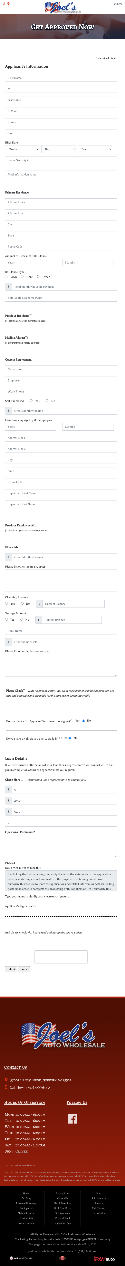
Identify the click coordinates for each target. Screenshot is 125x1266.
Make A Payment (26, 1213)
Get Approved (26, 1208)
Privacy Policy (62, 1193)
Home (26, 1193)
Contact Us (62, 1198)
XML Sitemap (98, 1208)
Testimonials (26, 1218)
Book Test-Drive (62, 1208)
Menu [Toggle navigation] (116, 3)
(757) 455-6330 (38, 1087)
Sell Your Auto (62, 1213)
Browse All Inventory (26, 1203)
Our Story (26, 1198)
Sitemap (99, 1203)
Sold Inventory (99, 1198)
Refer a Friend (62, 1218)
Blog (98, 1193)
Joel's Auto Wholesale (81, 1234)
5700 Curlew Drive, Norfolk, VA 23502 (40, 1080)
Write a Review (26, 1223)
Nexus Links (99, 1213)
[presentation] (61, 957)
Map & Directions (62, 1203)
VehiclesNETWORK (60, 1239)
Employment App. (62, 1223)
